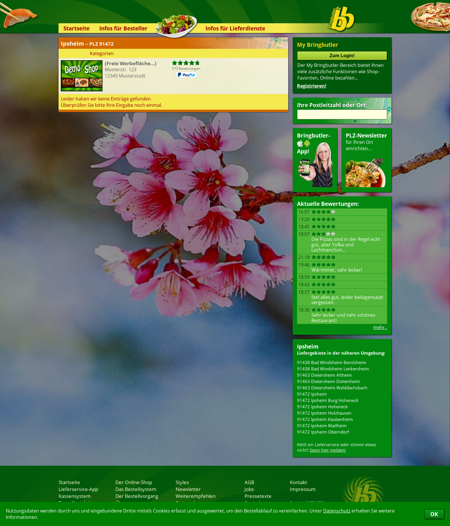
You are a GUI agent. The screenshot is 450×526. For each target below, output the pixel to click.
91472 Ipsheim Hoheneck (322, 406)
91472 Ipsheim (312, 394)
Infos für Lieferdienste (235, 28)
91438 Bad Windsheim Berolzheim (331, 362)
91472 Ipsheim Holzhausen (324, 413)
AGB (249, 482)
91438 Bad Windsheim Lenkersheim (333, 369)
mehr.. (380, 327)
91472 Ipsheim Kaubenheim (325, 419)
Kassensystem (75, 495)
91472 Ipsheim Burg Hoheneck (327, 400)
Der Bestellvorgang (136, 495)
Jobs (249, 489)
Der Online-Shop (133, 482)
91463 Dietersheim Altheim (324, 375)
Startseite (76, 28)
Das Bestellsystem (135, 489)
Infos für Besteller (123, 28)
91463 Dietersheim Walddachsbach (332, 387)
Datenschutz (336, 511)
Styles (182, 482)
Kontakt (298, 482)
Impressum (303, 489)
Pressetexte (258, 495)
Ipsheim (308, 346)
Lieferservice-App (78, 489)
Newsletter (188, 489)
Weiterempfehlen (196, 495)
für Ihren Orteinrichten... (366, 159)
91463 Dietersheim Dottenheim (328, 381)
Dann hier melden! (328, 450)
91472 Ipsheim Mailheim (322, 425)
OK (434, 514)
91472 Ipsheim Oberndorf (323, 432)
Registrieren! (311, 86)
